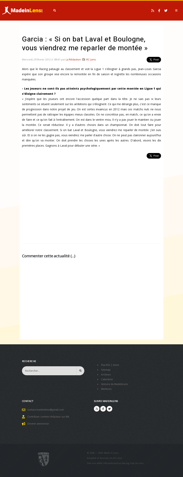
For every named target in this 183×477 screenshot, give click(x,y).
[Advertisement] (91, 198)
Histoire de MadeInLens (115, 384)
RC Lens (91, 59)
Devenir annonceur (39, 423)
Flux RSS (106, 365)
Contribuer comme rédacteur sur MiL (49, 416)
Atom (117, 365)
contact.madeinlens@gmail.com (46, 409)
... (73, 256)
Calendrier (107, 379)
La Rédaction (73, 59)
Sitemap (106, 369)
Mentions (106, 389)
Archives (106, 374)
